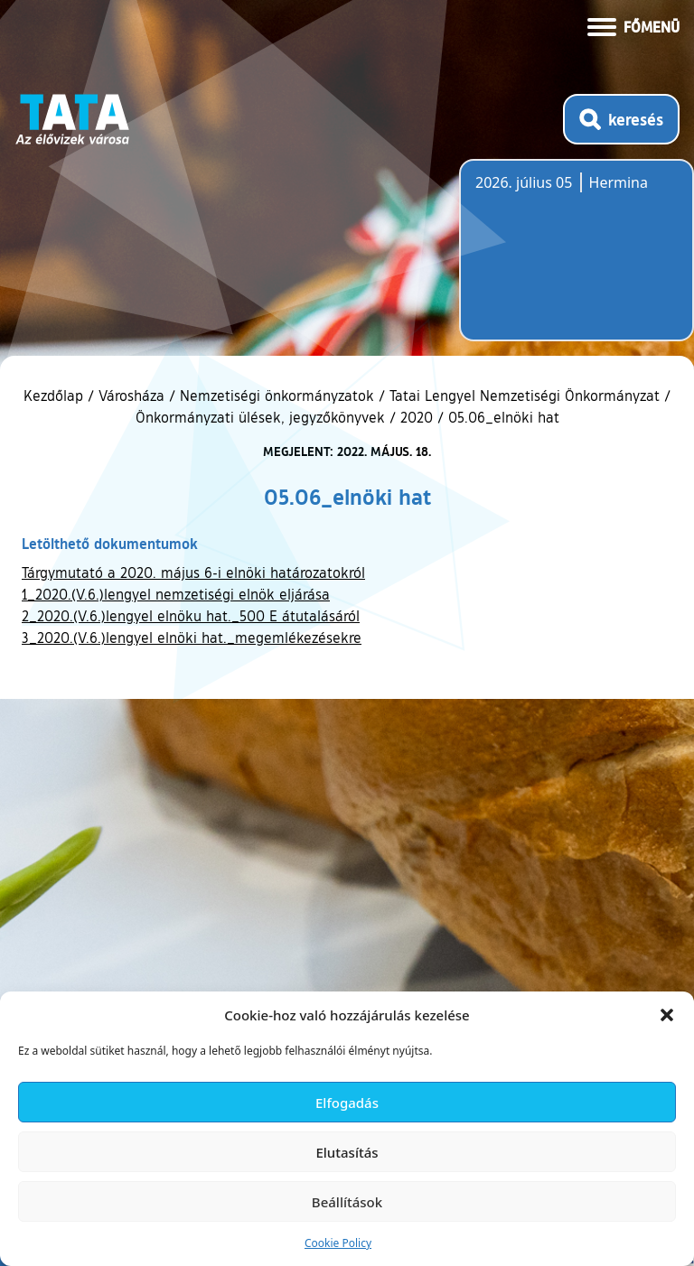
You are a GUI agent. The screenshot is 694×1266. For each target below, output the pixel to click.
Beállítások (347, 1202)
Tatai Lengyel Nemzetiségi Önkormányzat (524, 395)
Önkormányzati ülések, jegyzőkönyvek (260, 417)
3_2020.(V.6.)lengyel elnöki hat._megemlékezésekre (191, 637)
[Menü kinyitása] (633, 25)
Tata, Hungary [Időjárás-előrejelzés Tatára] (576, 261)
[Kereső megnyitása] (621, 119)
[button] (667, 1015)
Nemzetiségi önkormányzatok (277, 395)
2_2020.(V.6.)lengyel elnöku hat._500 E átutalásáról (191, 616)
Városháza (131, 395)
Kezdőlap (55, 395)
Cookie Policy (338, 1243)
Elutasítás (346, 1152)
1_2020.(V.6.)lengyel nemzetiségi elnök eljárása (176, 594)
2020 (416, 417)
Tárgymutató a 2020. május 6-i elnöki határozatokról (193, 572)
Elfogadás (347, 1103)
